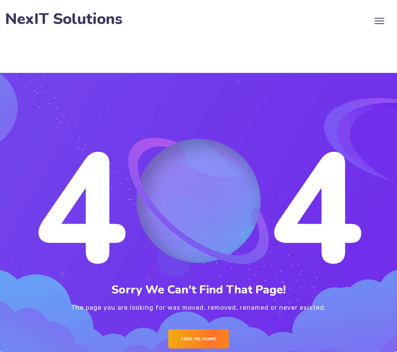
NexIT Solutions (64, 19)
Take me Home (198, 339)
